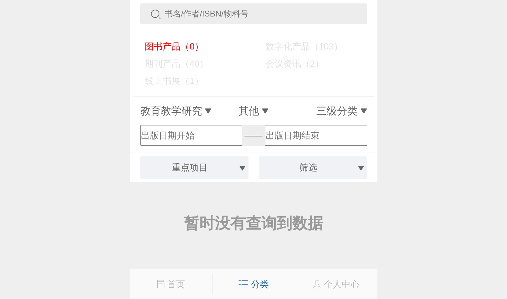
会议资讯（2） (289, 63)
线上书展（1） (169, 81)
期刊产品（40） (172, 63)
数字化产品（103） (299, 46)
